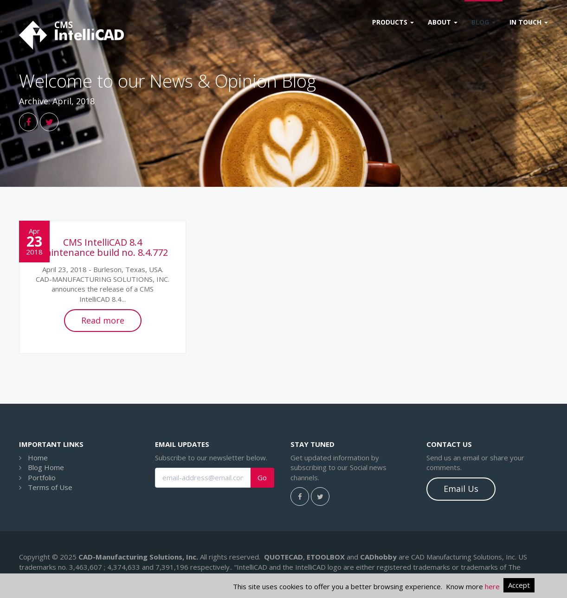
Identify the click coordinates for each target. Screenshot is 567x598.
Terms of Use (50, 487)
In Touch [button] (528, 22)
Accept (519, 585)
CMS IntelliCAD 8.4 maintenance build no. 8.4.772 (102, 247)
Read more (102, 320)
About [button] (442, 22)
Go (262, 477)
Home (38, 457)
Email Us (461, 488)
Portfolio (42, 477)
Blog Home (46, 467)
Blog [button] (483, 22)
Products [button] (393, 22)
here (492, 586)
